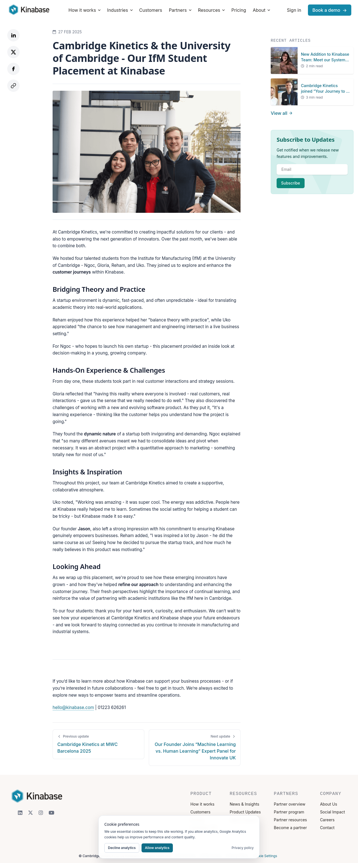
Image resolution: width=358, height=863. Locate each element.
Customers (150, 10)
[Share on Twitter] (13, 52)
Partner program (289, 812)
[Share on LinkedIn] (13, 35)
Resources (212, 10)
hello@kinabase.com (73, 707)
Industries (120, 10)
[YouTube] (51, 813)
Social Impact (332, 812)
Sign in (294, 10)
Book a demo (329, 10)
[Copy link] (13, 86)
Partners (180, 10)
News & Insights (244, 804)
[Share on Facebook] (13, 69)
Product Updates (245, 812)
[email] (312, 169)
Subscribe (290, 183)
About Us (328, 804)
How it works (85, 10)
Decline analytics (122, 848)
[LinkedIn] (20, 813)
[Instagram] (41, 813)
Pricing (238, 10)
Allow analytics (157, 848)
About (262, 10)
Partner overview (289, 804)
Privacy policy (243, 848)
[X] (30, 813)
